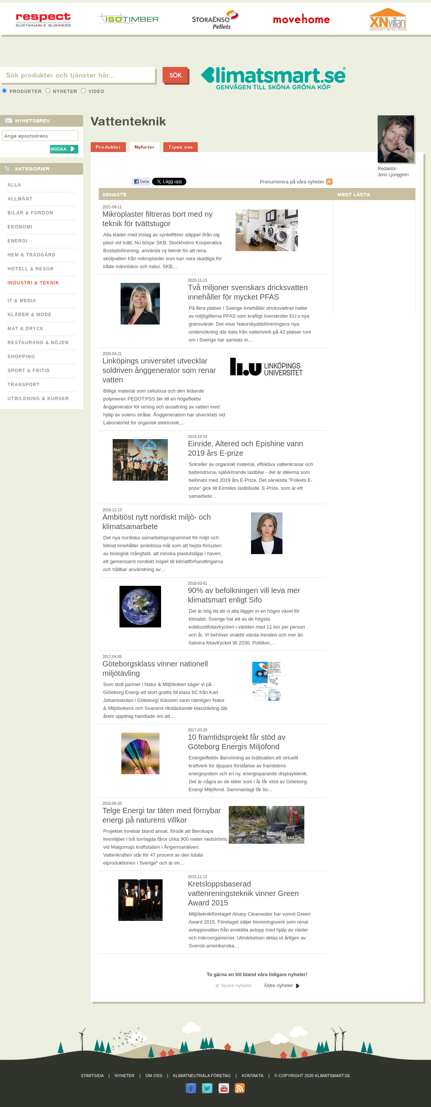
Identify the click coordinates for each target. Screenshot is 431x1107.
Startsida (92, 1075)
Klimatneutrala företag (202, 1075)
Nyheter (62, 91)
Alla (15, 185)
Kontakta (253, 1075)
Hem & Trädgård (32, 255)
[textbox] (77, 75)
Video (93, 91)
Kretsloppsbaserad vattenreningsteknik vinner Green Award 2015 (243, 893)
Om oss (154, 1075)
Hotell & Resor (31, 269)
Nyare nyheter (236, 985)
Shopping (21, 356)
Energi (18, 241)
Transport (24, 384)
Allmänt (20, 199)
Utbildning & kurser (38, 398)
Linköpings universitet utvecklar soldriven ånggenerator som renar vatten (159, 370)
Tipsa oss (180, 147)
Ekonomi (20, 227)
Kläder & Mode (30, 314)
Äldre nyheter (278, 985)
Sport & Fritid (29, 370)
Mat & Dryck (26, 328)
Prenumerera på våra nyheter (292, 182)
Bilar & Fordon (30, 213)
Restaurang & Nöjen (38, 342)
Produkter (22, 91)
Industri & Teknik (33, 283)
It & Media (22, 300)
